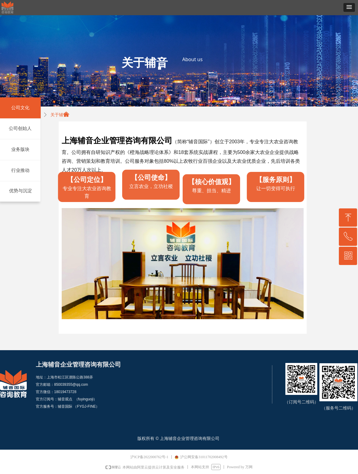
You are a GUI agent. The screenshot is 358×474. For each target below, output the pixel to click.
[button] (349, 7)
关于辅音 (58, 115)
